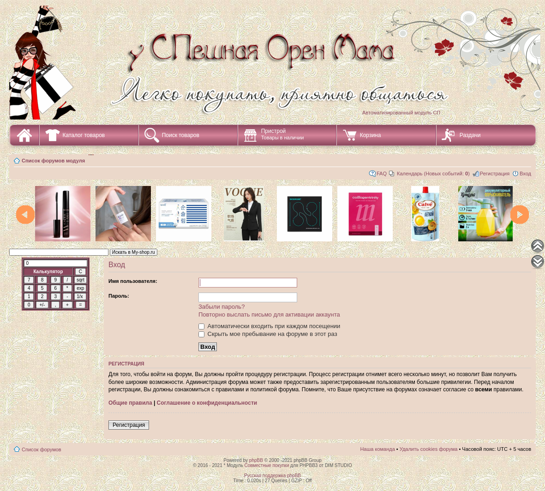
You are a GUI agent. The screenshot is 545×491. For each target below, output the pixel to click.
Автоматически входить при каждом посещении (269, 326)
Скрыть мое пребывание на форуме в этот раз (267, 333)
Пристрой (282, 134)
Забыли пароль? (221, 306)
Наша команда (377, 449)
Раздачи (470, 135)
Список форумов (41, 449)
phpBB (256, 460)
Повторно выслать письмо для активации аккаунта (269, 314)
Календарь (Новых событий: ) (433, 173)
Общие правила (130, 403)
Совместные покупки (266, 465)
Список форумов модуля (53, 160)
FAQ (382, 173)
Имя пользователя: (132, 281)
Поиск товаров (180, 135)
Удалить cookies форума (429, 449)
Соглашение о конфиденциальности (207, 403)
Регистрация (494, 173)
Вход (525, 173)
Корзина (370, 135)
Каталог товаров (84, 135)
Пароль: (118, 296)
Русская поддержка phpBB (272, 475)
